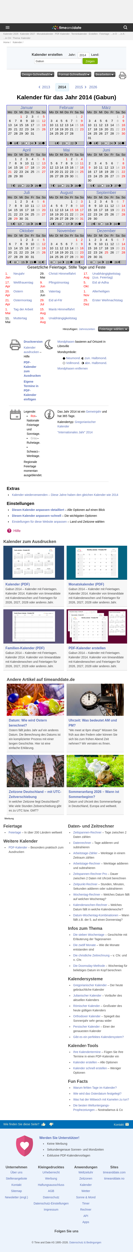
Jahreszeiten (87, 329)
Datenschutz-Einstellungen (51, 1203)
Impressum (51, 1209)
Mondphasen (65, 341)
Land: (95, 54)
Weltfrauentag (23, 282)
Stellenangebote (16, 1178)
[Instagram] (73, 1239)
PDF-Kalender (62, 34)
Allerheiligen (100, 291)
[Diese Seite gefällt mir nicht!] (51, 1124)
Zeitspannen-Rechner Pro (90, 874)
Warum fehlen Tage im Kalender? (95, 1087)
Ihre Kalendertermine (87, 1052)
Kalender (17, 42)
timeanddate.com (114, 1172)
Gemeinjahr (93, 411)
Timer (86, 1203)
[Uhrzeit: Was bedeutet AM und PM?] (95, 716)
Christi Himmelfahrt (62, 273)
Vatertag (55, 291)
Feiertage (104, 34)
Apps (85, 1222)
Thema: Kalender (21, 38)
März (106, 107)
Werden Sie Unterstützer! (59, 1138)
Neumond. (73, 358)
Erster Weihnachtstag (107, 300)
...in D (114, 34)
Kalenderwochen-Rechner (90, 905)
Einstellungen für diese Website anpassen (39, 521)
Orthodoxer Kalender (87, 1016)
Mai (66, 150)
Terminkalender (79, 34)
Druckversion (33, 341)
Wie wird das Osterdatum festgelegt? (97, 1093)
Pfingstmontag (59, 282)
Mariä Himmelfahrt (62, 309)
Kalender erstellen (85, 1062)
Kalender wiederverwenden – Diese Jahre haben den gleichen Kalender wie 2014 (65, 494)
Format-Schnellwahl (74, 74)
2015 (79, 87)
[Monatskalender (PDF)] (97, 576)
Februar (66, 107)
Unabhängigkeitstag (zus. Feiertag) (106, 275)
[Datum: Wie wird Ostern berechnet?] (35, 718)
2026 (93, 87)
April (27, 150)
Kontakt (122, 1124)
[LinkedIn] (66, 1239)
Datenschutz (51, 1197)
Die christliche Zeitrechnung (91, 955)
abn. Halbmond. (96, 363)
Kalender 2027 (27, 34)
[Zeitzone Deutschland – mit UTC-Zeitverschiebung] (35, 785)
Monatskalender (45, 34)
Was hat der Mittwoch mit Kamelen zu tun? (101, 1099)
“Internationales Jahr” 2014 (74, 432)
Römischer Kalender (86, 1006)
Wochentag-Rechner (86, 894)
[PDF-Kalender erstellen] (97, 640)
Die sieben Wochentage (88, 934)
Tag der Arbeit (23, 309)
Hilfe (17, 531)
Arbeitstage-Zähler (85, 853)
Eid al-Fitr (55, 300)
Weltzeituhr (85, 1172)
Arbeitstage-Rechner (86, 863)
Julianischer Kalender (87, 995)
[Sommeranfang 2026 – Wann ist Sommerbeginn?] (95, 782)
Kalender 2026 (10, 34)
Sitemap (16, 1191)
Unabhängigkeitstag (63, 318)
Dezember (106, 230)
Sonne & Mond (86, 1197)
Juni (106, 150)
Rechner (85, 1209)
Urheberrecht (51, 1172)
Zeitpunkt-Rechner (85, 884)
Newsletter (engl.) (16, 1197)
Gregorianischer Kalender (90, 985)
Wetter (86, 1191)
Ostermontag (22, 300)
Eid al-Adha (100, 282)
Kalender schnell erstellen (90, 1068)
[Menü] (7, 27)
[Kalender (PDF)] (33, 576)
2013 (46, 87)
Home (6, 42)
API (85, 1216)
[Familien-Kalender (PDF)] (33, 640)
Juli (27, 192)
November (66, 230)
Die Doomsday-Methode (89, 965)
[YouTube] (81, 1239)
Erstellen (93, 34)
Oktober (27, 230)
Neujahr (19, 273)
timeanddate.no (114, 1178)
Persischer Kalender (86, 1026)
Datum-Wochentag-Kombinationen (96, 915)
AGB (51, 1191)
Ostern (18, 291)
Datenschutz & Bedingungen (85, 1242)
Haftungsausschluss (51, 1185)
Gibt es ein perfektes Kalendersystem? (98, 1037)
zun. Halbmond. (96, 358)
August (66, 192)
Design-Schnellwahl (37, 74)
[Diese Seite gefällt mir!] (43, 1124)
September (106, 192)
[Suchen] (125, 27)
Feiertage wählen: (113, 329)
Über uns (16, 1172)
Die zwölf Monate (84, 945)
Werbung (51, 1178)
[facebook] (52, 1239)
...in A (122, 34)
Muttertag (20, 318)
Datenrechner (82, 842)
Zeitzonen (85, 1178)
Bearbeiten (105, 74)
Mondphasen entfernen (72, 368)
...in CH (7, 38)
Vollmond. (73, 363)
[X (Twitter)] (59, 1239)
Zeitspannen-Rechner (87, 832)
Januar (26, 107)
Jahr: (72, 54)
